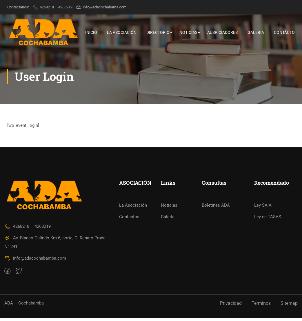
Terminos (261, 306)
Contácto (284, 32)
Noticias (188, 32)
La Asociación (122, 32)
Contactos (129, 220)
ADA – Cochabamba (24, 306)
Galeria (256, 32)
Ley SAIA (263, 208)
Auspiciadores (222, 32)
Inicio (91, 32)
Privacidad (231, 306)
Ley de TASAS (267, 220)
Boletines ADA (216, 208)
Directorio (158, 32)
